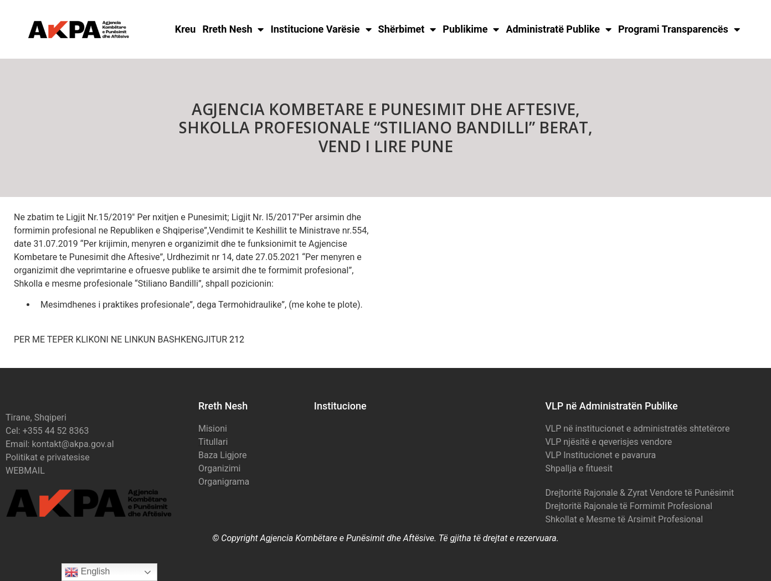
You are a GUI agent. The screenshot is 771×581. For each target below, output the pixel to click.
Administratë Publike (558, 29)
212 (236, 339)
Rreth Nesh (233, 29)
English (87, 572)
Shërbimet (407, 29)
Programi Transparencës (679, 29)
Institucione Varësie (320, 29)
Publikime (471, 29)
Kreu (185, 29)
